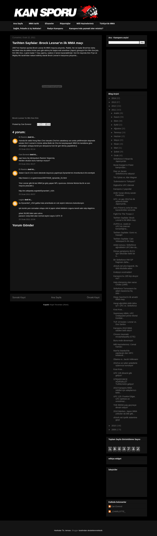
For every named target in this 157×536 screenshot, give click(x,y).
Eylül (116, 125)
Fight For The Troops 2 (123, 214)
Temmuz (118, 132)
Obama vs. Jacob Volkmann (125, 359)
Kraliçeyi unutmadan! (122, 272)
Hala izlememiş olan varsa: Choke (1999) (125, 283)
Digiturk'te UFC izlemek (123, 185)
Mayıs (117, 140)
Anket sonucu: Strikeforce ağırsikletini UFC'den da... (125, 246)
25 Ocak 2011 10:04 (27, 219)
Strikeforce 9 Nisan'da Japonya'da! (123, 160)
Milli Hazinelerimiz (85, 23)
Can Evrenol (24, 154)
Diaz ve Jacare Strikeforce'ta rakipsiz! (124, 172)
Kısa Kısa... (118, 309)
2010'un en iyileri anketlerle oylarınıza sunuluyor (125, 364)
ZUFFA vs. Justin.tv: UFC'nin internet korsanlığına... (122, 226)
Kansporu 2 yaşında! (122, 189)
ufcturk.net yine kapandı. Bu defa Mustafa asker (125, 267)
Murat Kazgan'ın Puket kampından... (123, 166)
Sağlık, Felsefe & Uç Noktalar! (27, 28)
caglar (21, 200)
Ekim (116, 121)
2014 (113, 98)
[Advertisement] (126, 68)
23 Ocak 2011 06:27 (27, 164)
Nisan (117, 144)
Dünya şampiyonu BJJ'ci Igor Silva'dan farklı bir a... (124, 253)
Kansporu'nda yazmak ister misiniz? (86, 28)
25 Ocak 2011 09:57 (27, 194)
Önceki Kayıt (93, 297)
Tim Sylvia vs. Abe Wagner (125, 177)
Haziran (117, 136)
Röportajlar (65, 23)
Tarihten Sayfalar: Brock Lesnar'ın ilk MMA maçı (124, 219)
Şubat (117, 152)
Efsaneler (49, 23)
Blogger (75, 530)
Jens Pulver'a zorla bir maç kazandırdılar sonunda (125, 209)
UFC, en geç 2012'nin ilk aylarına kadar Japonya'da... (124, 201)
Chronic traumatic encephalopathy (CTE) (124, 335)
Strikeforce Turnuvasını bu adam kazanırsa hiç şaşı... (124, 290)
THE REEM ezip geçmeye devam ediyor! (124, 406)
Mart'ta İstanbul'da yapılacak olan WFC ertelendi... (123, 353)
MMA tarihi (34, 23)
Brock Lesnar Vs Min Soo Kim (25, 118)
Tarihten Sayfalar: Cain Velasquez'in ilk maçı (123, 240)
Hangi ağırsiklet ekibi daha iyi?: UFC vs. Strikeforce (125, 304)
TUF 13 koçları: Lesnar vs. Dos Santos (125, 323)
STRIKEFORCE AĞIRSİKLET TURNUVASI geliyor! (123, 381)
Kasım (117, 117)
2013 (113, 102)
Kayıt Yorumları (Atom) (59, 305)
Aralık (117, 113)
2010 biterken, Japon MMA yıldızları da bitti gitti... (125, 412)
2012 (113, 106)
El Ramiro (23, 137)
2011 (113, 110)
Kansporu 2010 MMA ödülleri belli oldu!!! (122, 329)
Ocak (116, 155)
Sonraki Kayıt (19, 297)
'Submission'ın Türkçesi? (124, 181)
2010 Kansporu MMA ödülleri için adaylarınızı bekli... (124, 390)
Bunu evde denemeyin (123, 340)
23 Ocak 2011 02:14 (27, 149)
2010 (113, 426)
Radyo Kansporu (55, 28)
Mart (116, 148)
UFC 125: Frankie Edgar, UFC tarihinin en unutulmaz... (124, 398)
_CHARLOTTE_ (118, 511)
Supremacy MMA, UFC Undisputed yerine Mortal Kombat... (125, 315)
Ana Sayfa (18, 23)
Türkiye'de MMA (107, 23)
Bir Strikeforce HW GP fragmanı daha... (123, 261)
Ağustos (118, 128)
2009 (113, 429)
